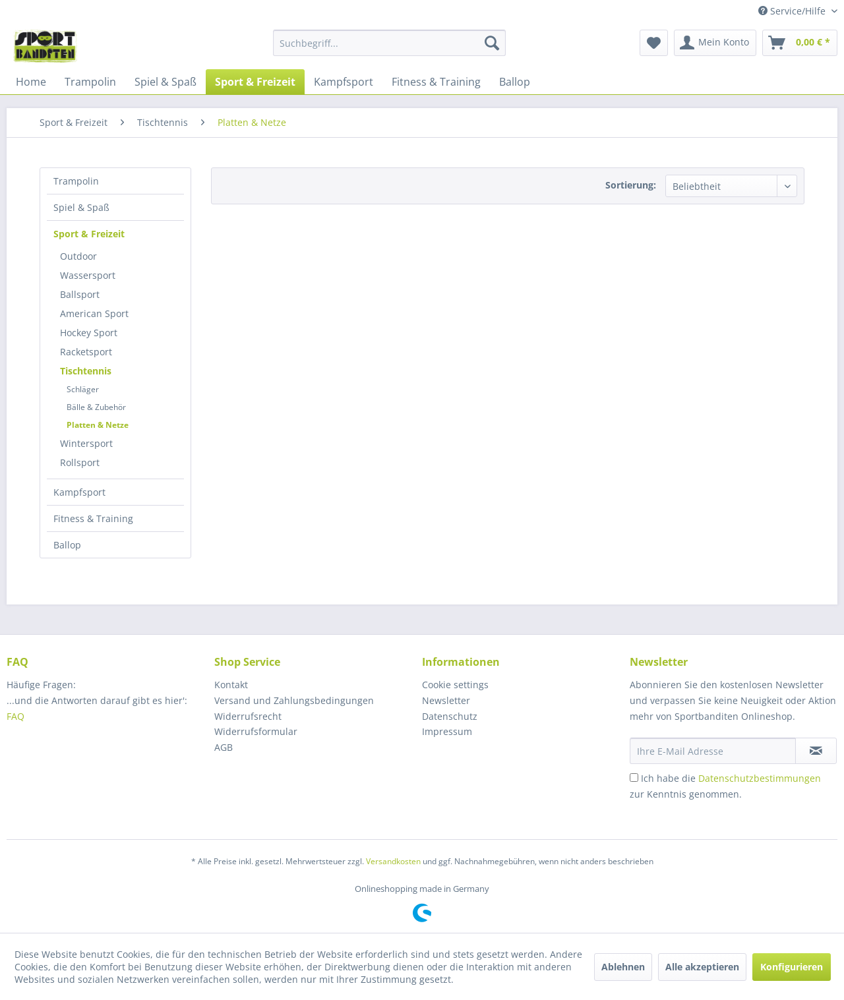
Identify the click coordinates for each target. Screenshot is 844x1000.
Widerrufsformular (255, 731)
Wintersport (86, 443)
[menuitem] (389, 43)
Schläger (83, 389)
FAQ (17, 716)
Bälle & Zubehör (96, 407)
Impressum (447, 731)
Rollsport (80, 462)
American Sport (94, 313)
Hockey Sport (88, 332)
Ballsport (80, 294)
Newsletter (446, 700)
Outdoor (78, 256)
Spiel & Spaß (81, 207)
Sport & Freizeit (89, 233)
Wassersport (87, 275)
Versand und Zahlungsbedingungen (294, 700)
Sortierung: (630, 185)
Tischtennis (85, 371)
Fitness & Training (93, 518)
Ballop (67, 545)
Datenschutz (449, 716)
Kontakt (231, 684)
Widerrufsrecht (248, 716)
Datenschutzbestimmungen (759, 778)
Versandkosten (393, 861)
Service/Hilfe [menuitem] (793, 11)
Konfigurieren (791, 966)
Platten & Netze (98, 424)
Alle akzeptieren (702, 966)
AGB (223, 747)
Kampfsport (79, 492)
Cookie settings (455, 684)
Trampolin (76, 181)
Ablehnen (623, 966)
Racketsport (86, 351)
